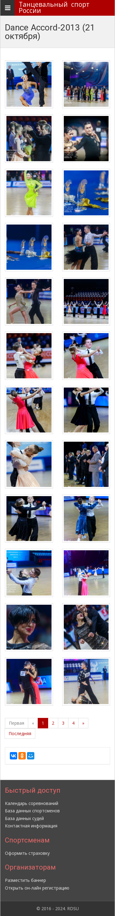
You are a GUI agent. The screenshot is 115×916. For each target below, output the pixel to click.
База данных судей (24, 818)
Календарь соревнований (31, 803)
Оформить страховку (27, 853)
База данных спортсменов (32, 811)
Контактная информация (31, 826)
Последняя (20, 733)
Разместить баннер (25, 880)
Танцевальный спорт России (56, 7)
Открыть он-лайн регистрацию (37, 888)
